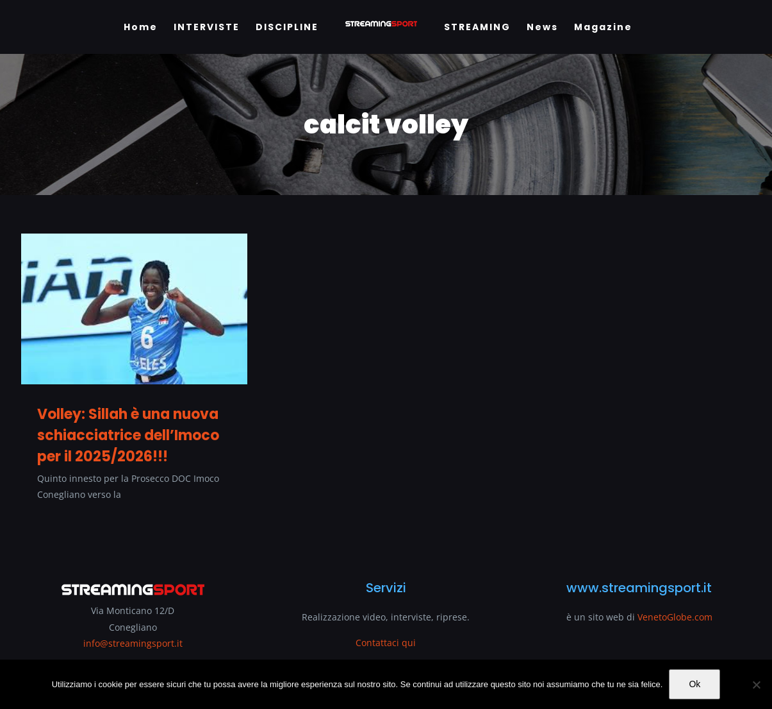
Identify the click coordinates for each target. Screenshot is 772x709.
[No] (756, 684)
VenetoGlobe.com (674, 617)
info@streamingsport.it (133, 643)
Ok (694, 684)
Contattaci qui (386, 642)
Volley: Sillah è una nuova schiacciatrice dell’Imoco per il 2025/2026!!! (128, 435)
